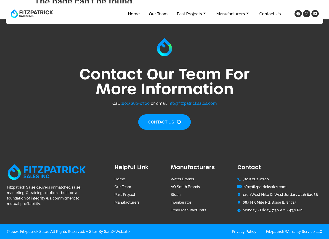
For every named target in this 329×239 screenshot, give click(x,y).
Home (134, 13)
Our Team (158, 13)
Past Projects (191, 13)
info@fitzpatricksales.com (192, 103)
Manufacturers (232, 13)
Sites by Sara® (102, 231)
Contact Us (270, 13)
